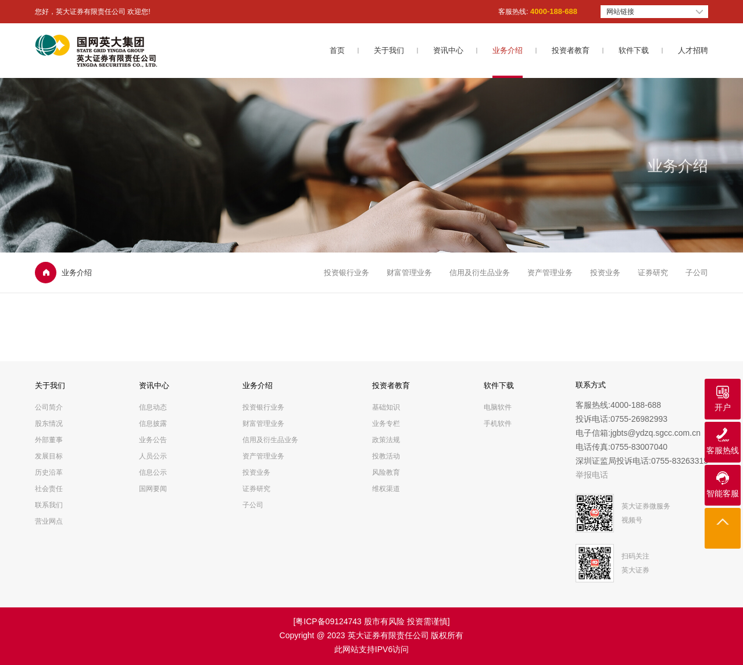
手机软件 (498, 423)
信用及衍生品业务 (479, 272)
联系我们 (49, 505)
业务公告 (153, 440)
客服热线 (722, 450)
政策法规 (386, 440)
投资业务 (605, 272)
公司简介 (49, 407)
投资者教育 (571, 50)
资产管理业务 (550, 272)
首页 (337, 50)
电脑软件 (498, 407)
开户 (723, 407)
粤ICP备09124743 (328, 621)
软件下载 (634, 50)
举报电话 (592, 474)
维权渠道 (386, 489)
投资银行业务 (346, 272)
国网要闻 (153, 489)
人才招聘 (693, 50)
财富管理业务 (409, 272)
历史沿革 (49, 472)
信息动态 (153, 407)
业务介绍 (507, 50)
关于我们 (389, 50)
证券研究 (653, 272)
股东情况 (49, 423)
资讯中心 (448, 50)
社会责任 (49, 489)
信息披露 (153, 423)
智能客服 (722, 493)
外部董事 (49, 440)
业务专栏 (386, 423)
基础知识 (386, 407)
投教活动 (386, 456)
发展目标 (49, 456)
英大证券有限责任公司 (388, 635)
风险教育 (386, 472)
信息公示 (153, 472)
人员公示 (153, 456)
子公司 (696, 272)
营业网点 (49, 521)
